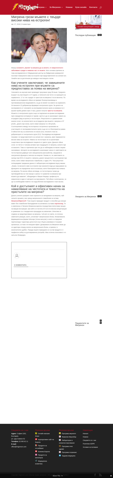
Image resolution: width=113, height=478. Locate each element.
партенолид (59, 203)
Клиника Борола (44, 451)
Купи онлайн (81, 7)
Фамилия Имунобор (69, 437)
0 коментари (25, 24)
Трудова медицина (68, 456)
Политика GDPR (89, 444)
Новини (69, 7)
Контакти (93, 7)
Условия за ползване (90, 447)
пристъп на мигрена (55, 111)
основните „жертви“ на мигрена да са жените (32, 68)
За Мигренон (55, 7)
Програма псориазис (69, 452)
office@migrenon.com (18, 447)
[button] (101, 35)
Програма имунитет (69, 433)
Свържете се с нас (89, 440)
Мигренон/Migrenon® (18, 201)
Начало (31, 7)
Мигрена (40, 7)
